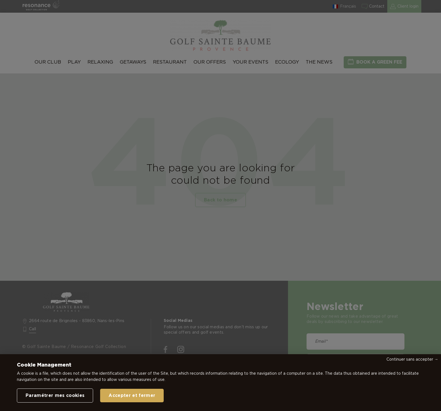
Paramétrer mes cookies (55, 395)
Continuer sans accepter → (412, 359)
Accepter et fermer (132, 395)
